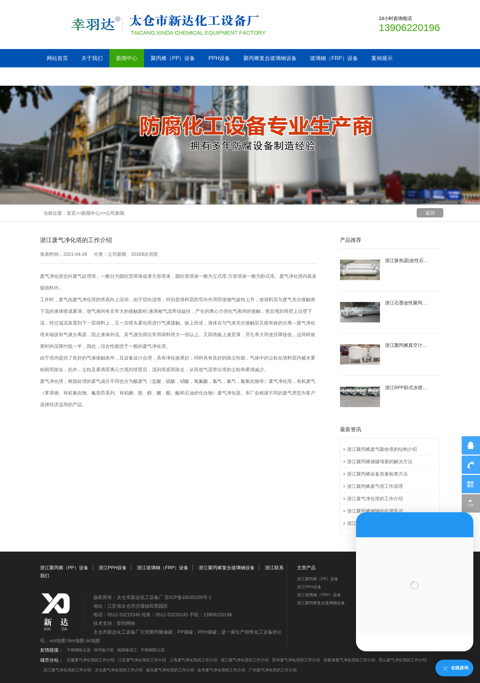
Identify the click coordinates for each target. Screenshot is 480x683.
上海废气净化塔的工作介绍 (193, 660)
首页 (71, 213)
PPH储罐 (207, 632)
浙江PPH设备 (113, 567)
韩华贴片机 (104, 650)
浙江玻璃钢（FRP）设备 (162, 567)
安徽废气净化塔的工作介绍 (91, 660)
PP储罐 (185, 632)
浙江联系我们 (63, 76)
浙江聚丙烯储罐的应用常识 (375, 511)
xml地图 (57, 640)
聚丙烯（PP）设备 (173, 58)
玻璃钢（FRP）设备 (334, 58)
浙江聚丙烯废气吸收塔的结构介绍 (382, 449)
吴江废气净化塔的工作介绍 (67, 670)
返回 (430, 212)
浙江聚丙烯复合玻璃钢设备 (227, 567)
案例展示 (382, 58)
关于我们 (92, 58)
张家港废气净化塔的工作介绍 (349, 660)
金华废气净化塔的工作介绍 (221, 670)
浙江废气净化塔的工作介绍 (375, 498)
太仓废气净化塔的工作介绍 (119, 670)
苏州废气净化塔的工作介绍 (296, 660)
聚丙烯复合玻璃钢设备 (270, 58)
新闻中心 (126, 58)
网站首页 (57, 58)
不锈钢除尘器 (79, 650)
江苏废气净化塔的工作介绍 (142, 660)
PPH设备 (219, 58)
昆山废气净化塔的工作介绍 (403, 660)
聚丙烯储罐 (161, 632)
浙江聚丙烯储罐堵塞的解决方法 (379, 461)
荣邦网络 (126, 623)
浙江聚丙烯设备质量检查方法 (377, 474)
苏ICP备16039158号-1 (188, 597)
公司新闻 (115, 213)
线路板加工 (127, 650)
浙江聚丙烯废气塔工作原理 (375, 486)
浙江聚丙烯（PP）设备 (64, 567)
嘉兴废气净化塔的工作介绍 (170, 670)
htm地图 (75, 640)
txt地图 (93, 640)
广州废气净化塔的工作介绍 (273, 670)
